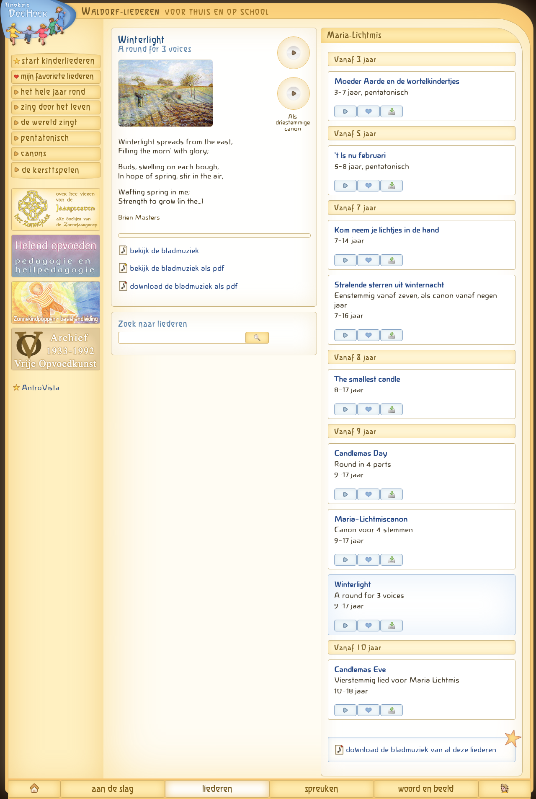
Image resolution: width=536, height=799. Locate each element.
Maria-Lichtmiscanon (370, 519)
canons (34, 154)
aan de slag (113, 789)
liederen (217, 789)
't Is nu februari (360, 155)
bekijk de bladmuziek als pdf (177, 268)
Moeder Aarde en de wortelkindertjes (396, 81)
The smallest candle (367, 379)
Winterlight (352, 584)
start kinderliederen (58, 61)
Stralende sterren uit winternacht (389, 285)
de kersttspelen (51, 171)
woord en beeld (426, 789)
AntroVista (40, 387)
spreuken (321, 789)
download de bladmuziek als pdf (184, 286)
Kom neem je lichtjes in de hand (386, 230)
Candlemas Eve (360, 669)
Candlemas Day (360, 453)
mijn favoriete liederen (57, 77)
